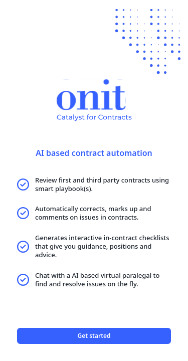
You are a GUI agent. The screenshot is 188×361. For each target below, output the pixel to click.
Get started (93, 335)
